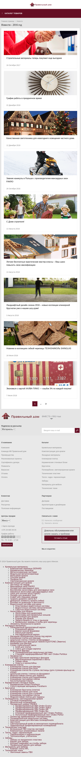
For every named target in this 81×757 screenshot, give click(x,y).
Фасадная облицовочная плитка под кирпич (31, 636)
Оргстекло (15, 722)
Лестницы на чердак (20, 585)
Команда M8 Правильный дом (13, 451)
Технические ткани (49, 488)
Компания (5, 448)
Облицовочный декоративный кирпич (28, 627)
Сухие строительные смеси (23, 645)
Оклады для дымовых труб (23, 595)
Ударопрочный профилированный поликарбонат (33, 725)
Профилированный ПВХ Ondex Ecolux (33, 706)
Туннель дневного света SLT (23, 599)
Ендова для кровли (24, 618)
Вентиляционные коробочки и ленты (32, 659)
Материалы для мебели (52, 485)
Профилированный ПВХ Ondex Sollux (33, 708)
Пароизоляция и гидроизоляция (25, 734)
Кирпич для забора (19, 741)
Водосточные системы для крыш (25, 604)
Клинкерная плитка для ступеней (26, 693)
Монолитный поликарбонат (23, 702)
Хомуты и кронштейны (26, 663)
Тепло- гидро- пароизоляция (53, 477)
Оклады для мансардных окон (24, 588)
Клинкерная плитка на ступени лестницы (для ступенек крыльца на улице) (42, 671)
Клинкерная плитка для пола (24, 668)
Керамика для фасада (20, 643)
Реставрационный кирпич (27, 634)
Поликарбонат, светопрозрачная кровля (58, 470)
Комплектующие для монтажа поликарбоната (32, 720)
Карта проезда (8, 526)
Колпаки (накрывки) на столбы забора (28, 743)
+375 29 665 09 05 (8, 530)
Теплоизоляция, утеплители (23, 736)
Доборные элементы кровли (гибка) (27, 601)
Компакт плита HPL (19, 749)
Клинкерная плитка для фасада (25, 638)
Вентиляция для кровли (26, 617)
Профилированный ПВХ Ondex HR (31, 709)
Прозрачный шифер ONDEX (23, 704)
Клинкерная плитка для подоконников (28, 677)
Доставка (5, 501)
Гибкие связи (21, 661)
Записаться (7, 545)
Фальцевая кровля (19, 576)
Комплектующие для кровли (53, 451)
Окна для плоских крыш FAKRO (25, 593)
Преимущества (7, 455)
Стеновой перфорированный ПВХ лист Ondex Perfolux (41, 654)
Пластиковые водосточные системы (32, 606)
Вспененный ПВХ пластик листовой (27, 729)
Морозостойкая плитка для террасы (27, 675)
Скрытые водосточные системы (30, 609)
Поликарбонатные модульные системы (34, 652)
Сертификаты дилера (10, 462)
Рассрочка (5, 505)
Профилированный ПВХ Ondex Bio (31, 711)
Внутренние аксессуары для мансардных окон (32, 590)
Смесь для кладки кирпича (28, 649)
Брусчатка (46, 466)
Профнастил (16, 579)
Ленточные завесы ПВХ (21, 752)
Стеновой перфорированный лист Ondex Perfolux (38, 713)
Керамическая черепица (21, 570)
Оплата (4, 477)
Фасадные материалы (51, 455)
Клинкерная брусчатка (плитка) (25, 690)
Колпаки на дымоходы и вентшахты (27, 602)
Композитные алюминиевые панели (27, 731)
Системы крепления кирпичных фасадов (29, 658)
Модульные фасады (19, 650)
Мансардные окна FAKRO (22, 586)
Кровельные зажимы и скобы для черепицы (36, 622)
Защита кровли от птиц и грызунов (31, 620)
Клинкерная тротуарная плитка (25, 679)
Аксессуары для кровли (21, 611)
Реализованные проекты (11, 459)
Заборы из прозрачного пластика (26, 740)
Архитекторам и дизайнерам (54, 505)
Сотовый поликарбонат (21, 700)
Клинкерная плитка (50, 459)
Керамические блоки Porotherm (25, 684)
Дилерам (45, 501)
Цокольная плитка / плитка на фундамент (30, 640)
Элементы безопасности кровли (25, 624)
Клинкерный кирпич (24, 629)
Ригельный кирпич (24, 633)
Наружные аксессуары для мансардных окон (31, 592)
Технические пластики (51, 473)
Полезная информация (10, 508)
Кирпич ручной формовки (27, 631)
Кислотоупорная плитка (21, 681)
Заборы (45, 481)
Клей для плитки (23, 647)
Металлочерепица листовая (23, 572)
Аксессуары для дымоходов (28, 613)
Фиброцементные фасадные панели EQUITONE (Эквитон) (38, 642)
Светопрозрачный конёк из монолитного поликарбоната (36, 724)
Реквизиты (5, 466)
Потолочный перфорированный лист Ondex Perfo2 (39, 715)
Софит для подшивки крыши (23, 597)
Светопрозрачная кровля (22, 581)
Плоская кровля (17, 577)
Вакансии (5, 470)
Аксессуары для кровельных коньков (32, 615)
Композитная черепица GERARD (26, 568)
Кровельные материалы (52, 448)
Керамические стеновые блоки (54, 462)
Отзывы (4, 473)
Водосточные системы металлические (33, 608)
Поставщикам (47, 508)
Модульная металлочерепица (24, 574)
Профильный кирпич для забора (25, 745)
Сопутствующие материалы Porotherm (28, 686)
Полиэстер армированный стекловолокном (30, 716)
